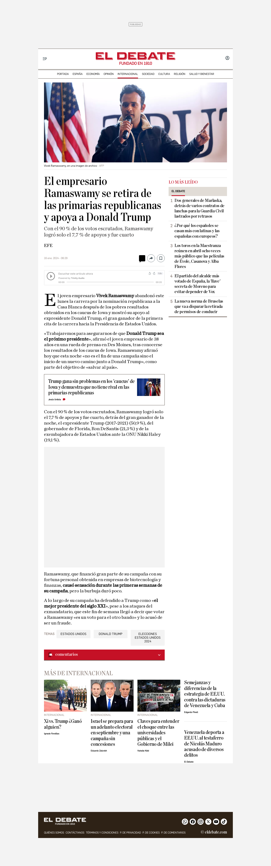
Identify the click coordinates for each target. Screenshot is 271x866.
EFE (48, 245)
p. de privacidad (130, 832)
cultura (164, 74)
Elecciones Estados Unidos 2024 (148, 637)
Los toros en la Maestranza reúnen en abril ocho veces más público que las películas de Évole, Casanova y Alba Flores (199, 256)
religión (179, 74)
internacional (128, 74)
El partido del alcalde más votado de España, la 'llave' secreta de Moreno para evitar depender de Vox (197, 284)
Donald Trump (110, 634)
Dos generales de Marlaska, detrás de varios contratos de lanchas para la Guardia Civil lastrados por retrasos (199, 208)
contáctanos (75, 832)
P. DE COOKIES (151, 832)
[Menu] (45, 59)
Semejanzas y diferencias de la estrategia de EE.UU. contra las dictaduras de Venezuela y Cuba (204, 694)
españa (78, 74)
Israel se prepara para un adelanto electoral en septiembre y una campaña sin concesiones (112, 733)
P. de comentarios (173, 832)
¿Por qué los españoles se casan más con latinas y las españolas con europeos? (197, 230)
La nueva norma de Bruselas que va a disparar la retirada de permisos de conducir (198, 306)
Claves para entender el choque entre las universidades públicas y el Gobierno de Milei (158, 733)
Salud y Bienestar (201, 74)
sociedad (148, 74)
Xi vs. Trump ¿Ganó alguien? (63, 724)
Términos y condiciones (102, 832)
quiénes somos (54, 832)
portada (63, 74)
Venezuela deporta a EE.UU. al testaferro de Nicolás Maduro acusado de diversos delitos (204, 744)
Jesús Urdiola (54, 399)
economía (93, 74)
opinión (109, 74)
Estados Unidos (73, 634)
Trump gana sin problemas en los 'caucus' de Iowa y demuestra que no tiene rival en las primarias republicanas (91, 387)
